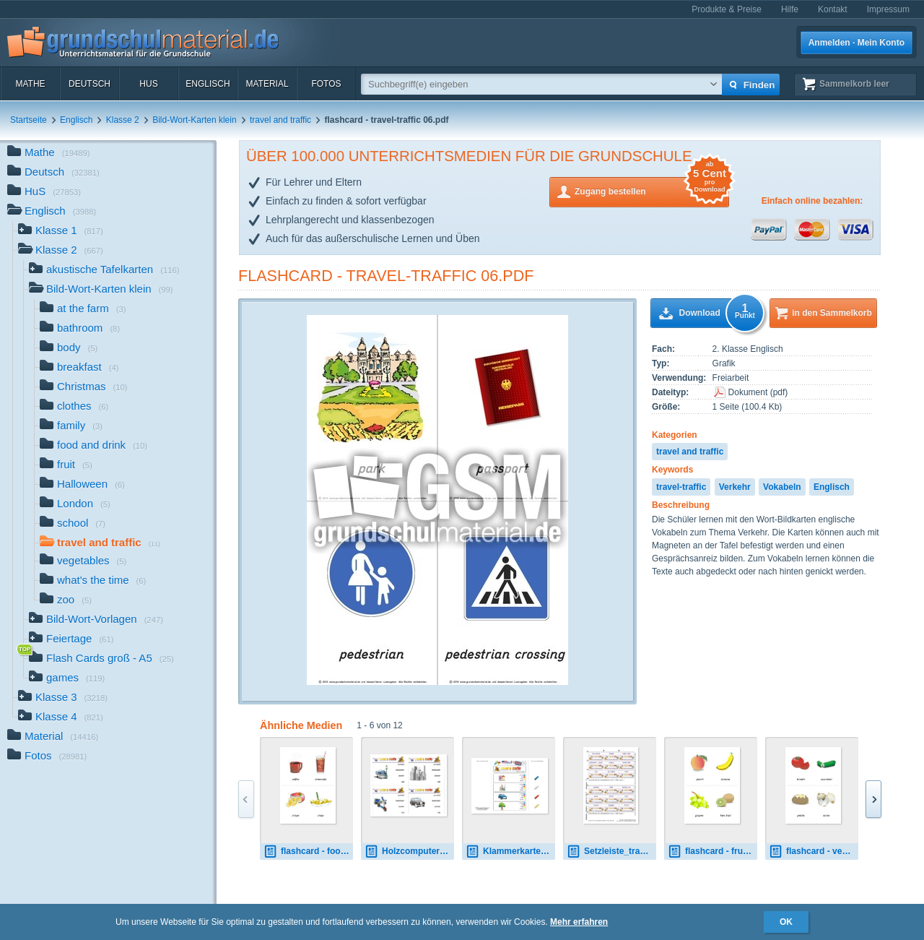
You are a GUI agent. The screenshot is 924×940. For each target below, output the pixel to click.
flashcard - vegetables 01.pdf (813, 851)
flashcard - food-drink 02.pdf (308, 851)
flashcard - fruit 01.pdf (712, 851)
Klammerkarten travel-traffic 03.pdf (510, 851)
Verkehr (735, 487)
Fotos (326, 84)
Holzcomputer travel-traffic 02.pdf (409, 851)
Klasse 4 (60, 718)
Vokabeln (782, 487)
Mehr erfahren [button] (579, 922)
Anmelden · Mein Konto (856, 43)
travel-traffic (681, 487)
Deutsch (89, 84)
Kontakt (832, 9)
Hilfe (789, 9)
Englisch (208, 84)
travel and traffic (280, 120)
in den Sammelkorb (832, 313)
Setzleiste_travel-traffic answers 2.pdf (611, 851)
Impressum (888, 9)
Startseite (28, 120)
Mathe (30, 84)
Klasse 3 (63, 698)
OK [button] (786, 922)
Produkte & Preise (727, 9)
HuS (148, 84)
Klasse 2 (122, 120)
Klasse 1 (60, 232)
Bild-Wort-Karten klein (194, 120)
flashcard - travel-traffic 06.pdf (386, 276)
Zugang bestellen (652, 190)
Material (266, 84)
